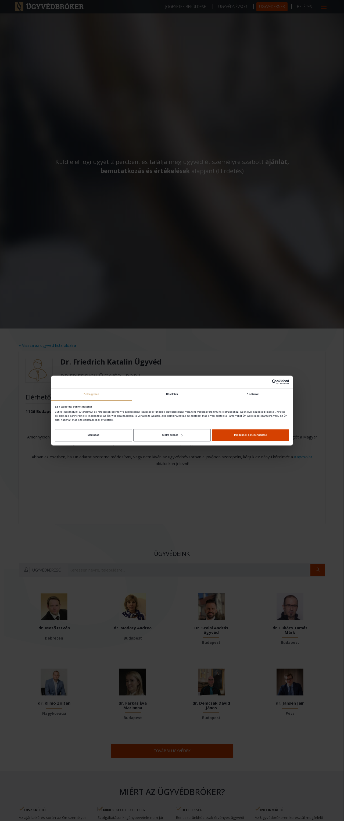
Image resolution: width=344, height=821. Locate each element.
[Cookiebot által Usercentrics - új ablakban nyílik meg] (265, 381)
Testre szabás (172, 435)
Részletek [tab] (172, 394)
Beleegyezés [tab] (91, 394)
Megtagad (93, 435)
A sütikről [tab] (253, 394)
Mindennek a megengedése (250, 435)
